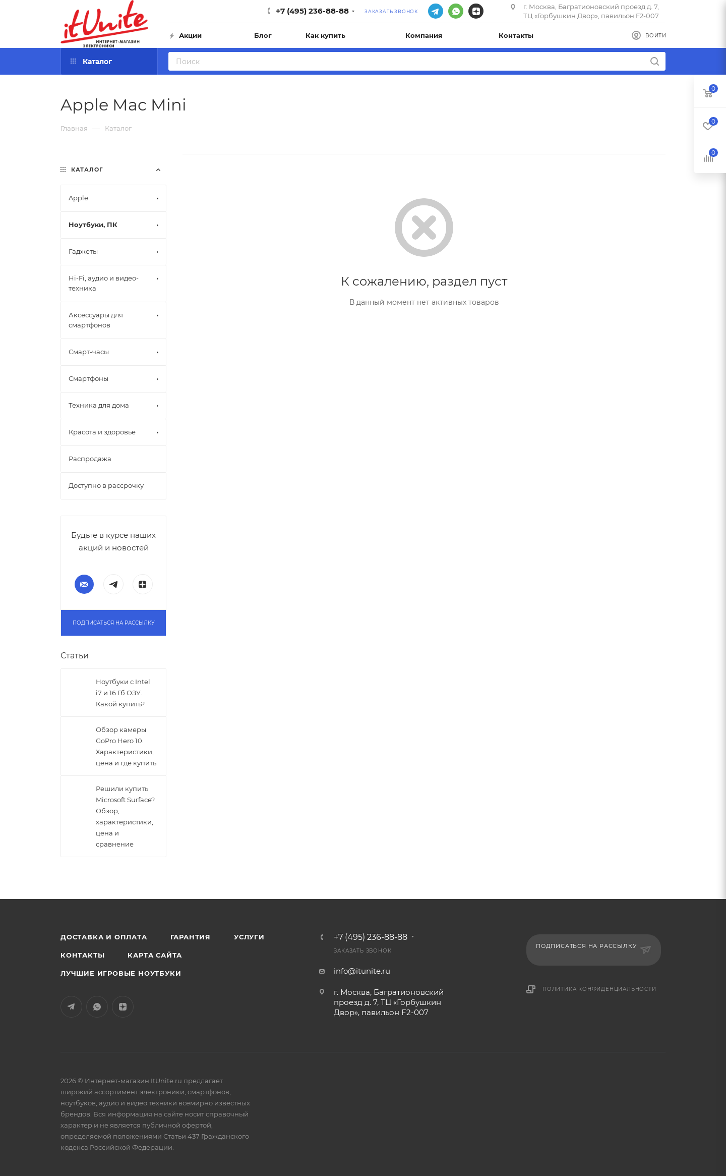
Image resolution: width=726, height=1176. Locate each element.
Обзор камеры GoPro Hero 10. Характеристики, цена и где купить (126, 746)
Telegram (435, 11)
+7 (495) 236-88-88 (312, 11)
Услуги (249, 937)
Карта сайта (155, 955)
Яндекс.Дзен (475, 11)
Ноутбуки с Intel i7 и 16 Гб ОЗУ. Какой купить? (123, 693)
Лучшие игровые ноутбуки (120, 973)
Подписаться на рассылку (113, 623)
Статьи (74, 655)
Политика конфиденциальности (599, 989)
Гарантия (190, 937)
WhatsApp (455, 11)
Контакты (82, 955)
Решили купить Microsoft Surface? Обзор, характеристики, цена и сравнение (125, 816)
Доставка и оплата (103, 937)
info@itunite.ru (362, 971)
